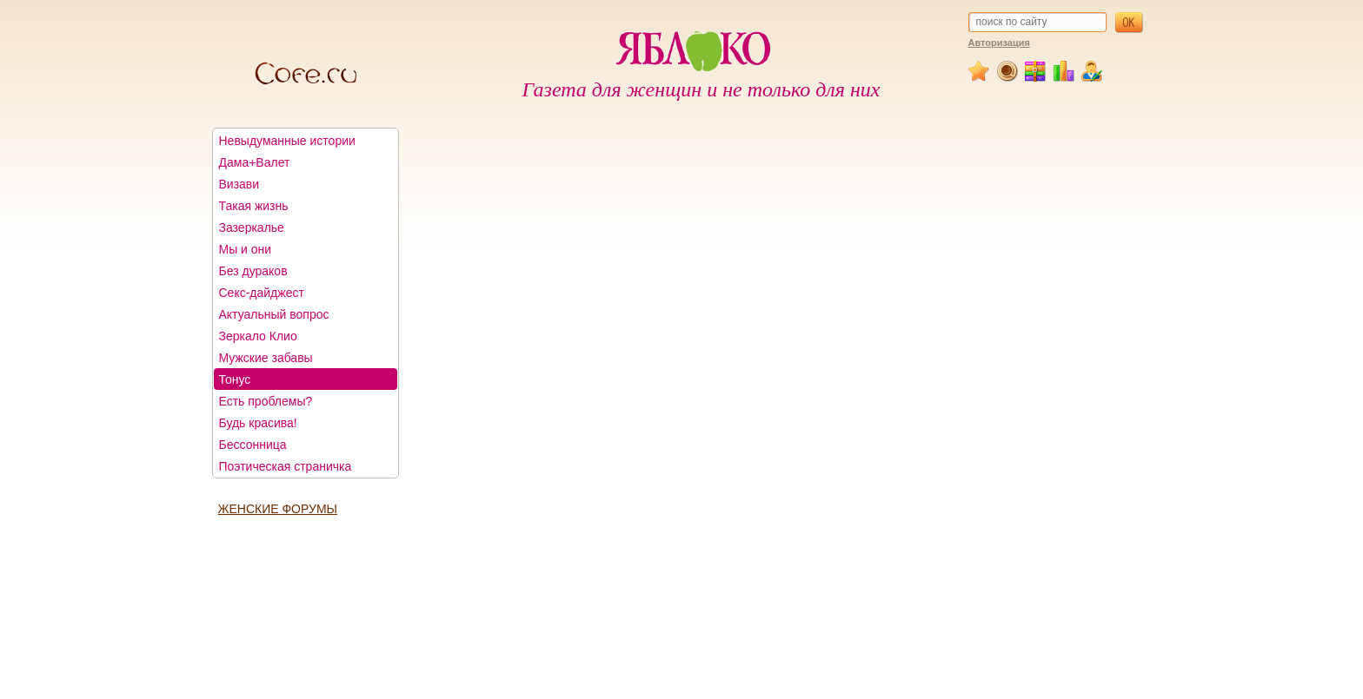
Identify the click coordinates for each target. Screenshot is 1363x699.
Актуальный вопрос (274, 314)
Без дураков (253, 271)
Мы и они (245, 249)
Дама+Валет (254, 162)
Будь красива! (258, 423)
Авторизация (999, 42)
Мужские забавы (266, 358)
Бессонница (253, 445)
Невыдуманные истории (287, 141)
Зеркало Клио (258, 336)
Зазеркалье (251, 227)
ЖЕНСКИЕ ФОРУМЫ (277, 509)
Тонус (235, 379)
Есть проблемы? (266, 401)
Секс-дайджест (261, 293)
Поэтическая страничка (285, 466)
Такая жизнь (254, 206)
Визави (239, 184)
